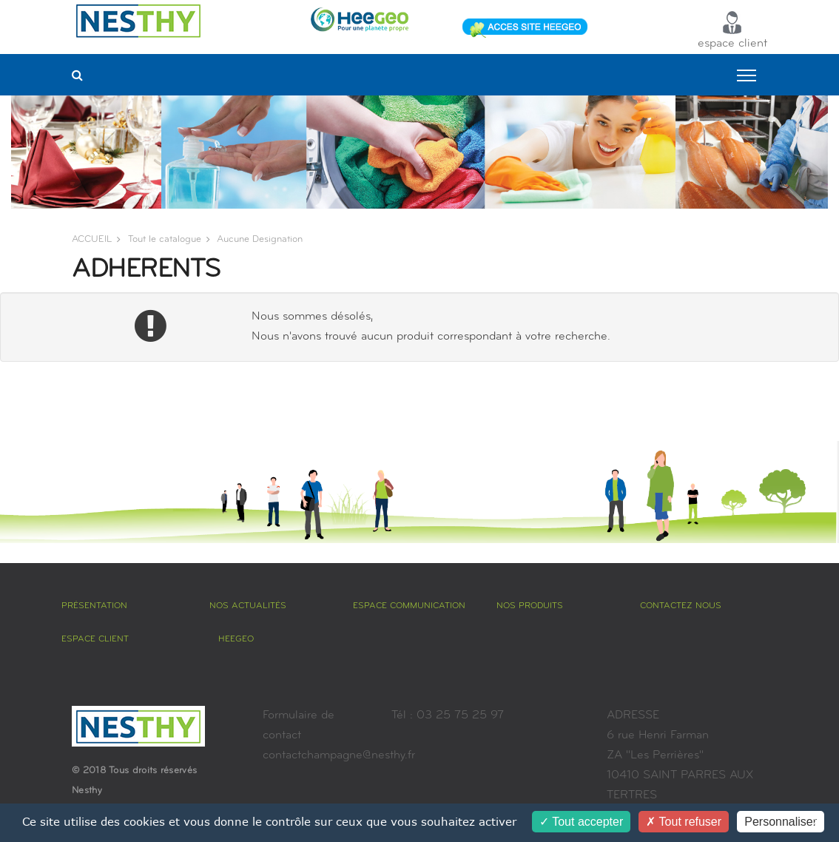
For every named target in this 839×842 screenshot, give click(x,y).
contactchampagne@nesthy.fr (339, 755)
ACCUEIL (92, 239)
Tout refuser (683, 821)
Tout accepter (581, 821)
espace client (732, 30)
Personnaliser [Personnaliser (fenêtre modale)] (780, 821)
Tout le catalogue (164, 239)
